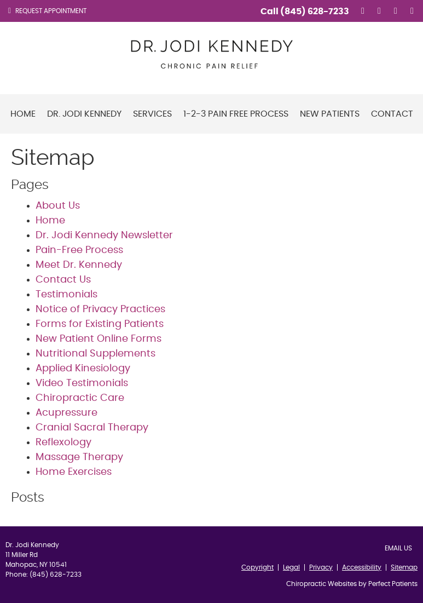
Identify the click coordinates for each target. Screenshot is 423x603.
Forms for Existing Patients (100, 324)
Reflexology (63, 442)
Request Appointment (47, 11)
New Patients (330, 114)
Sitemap (404, 567)
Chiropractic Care (80, 398)
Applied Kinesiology (83, 369)
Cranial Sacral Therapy (92, 428)
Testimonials (66, 295)
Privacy (321, 567)
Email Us (398, 548)
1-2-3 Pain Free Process (235, 114)
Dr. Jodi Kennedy (84, 114)
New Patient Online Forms (98, 339)
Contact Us (63, 280)
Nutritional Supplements (95, 354)
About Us (58, 206)
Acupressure (66, 413)
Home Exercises (74, 472)
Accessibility (361, 567)
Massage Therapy (79, 457)
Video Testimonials (82, 383)
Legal (291, 567)
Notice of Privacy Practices (100, 309)
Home (23, 114)
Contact (392, 114)
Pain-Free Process (79, 250)
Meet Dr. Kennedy (79, 265)
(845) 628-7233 (314, 11)
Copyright (257, 567)
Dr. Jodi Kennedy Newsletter (104, 235)
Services (152, 114)
